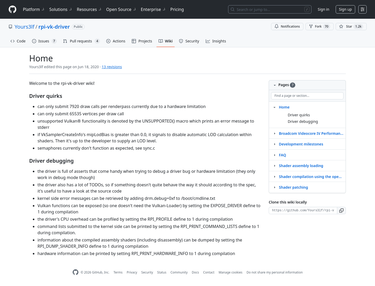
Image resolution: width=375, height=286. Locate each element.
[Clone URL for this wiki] (303, 210)
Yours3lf (24, 26)
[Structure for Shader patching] (274, 187)
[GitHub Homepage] (75, 272)
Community (179, 272)
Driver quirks (299, 114)
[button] (341, 210)
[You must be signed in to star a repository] (351, 26)
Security (147, 272)
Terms (118, 272)
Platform (34, 9)
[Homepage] (12, 9)
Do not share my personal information (275, 272)
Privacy (132, 272)
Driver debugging (303, 121)
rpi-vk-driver (54, 26)
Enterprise (153, 9)
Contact (208, 272)
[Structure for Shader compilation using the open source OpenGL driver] (274, 176)
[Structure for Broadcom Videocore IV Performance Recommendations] (274, 133)
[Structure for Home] (274, 107)
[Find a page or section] (307, 95)
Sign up (345, 9)
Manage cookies (230, 272)
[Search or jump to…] (269, 9)
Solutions (61, 9)
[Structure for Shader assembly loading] (274, 165)
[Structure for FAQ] (274, 155)
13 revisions (112, 66)
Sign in (323, 9)
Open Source (121, 9)
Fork (319, 26)
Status (161, 272)
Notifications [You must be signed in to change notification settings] (287, 26)
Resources (89, 9)
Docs (195, 272)
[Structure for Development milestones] (274, 144)
